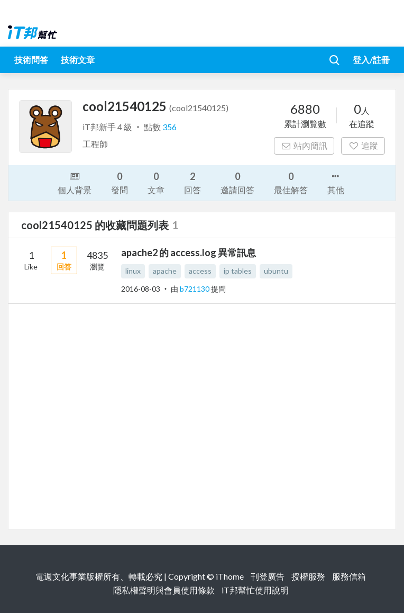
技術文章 (78, 60)
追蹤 (363, 145)
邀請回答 (237, 182)
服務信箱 (349, 576)
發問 (119, 182)
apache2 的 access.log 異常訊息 (188, 252)
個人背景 (74, 182)
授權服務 (308, 576)
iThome (230, 576)
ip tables (238, 270)
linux (133, 270)
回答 (192, 182)
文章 (156, 182)
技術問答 (31, 60)
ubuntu (276, 270)
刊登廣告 (267, 576)
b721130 (195, 288)
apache (165, 270)
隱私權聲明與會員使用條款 (164, 590)
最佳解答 (291, 182)
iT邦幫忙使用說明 (255, 590)
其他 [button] (335, 182)
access (200, 270)
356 (169, 127)
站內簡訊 (304, 145)
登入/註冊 (371, 60)
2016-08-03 (140, 288)
